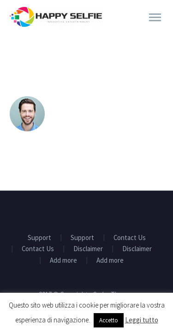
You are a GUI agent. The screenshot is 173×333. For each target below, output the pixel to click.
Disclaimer (88, 249)
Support (39, 237)
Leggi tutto (141, 319)
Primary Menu (155, 17)
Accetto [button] (108, 320)
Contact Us (129, 237)
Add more (63, 260)
